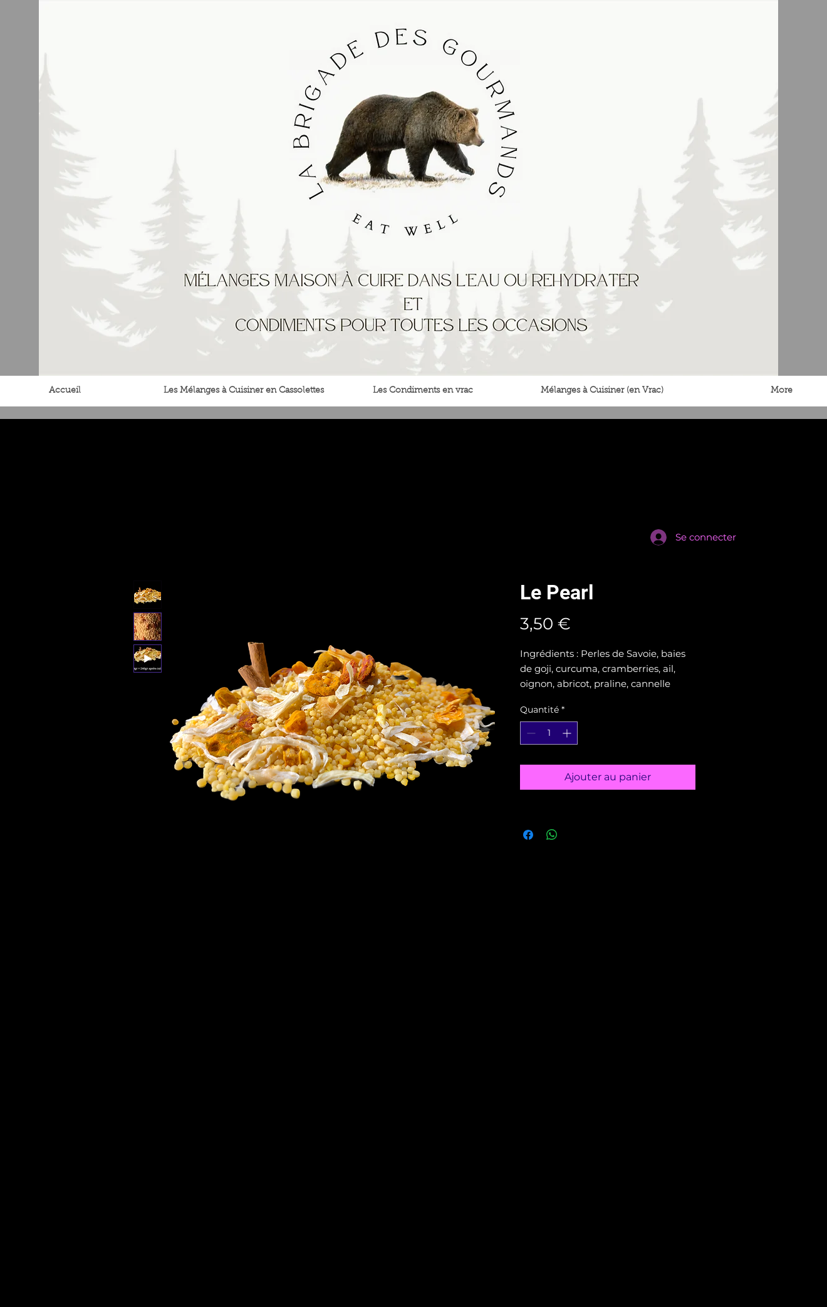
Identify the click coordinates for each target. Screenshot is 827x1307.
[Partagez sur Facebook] (528, 834)
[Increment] (568, 733)
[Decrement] (530, 733)
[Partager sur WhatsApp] (551, 834)
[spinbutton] (549, 733)
